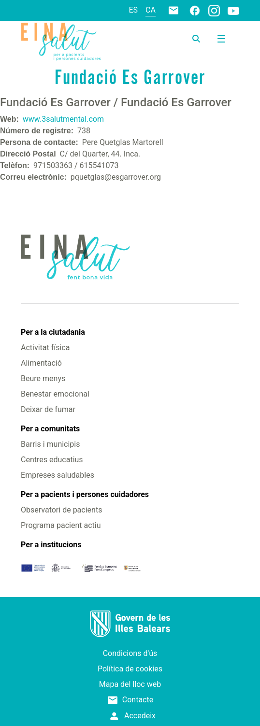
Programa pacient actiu (61, 525)
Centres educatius (52, 459)
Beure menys (43, 378)
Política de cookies (130, 668)
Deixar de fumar (48, 409)
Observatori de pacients (61, 509)
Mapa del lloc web (130, 684)
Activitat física (45, 347)
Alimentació (41, 363)
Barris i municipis (50, 444)
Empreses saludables (57, 475)
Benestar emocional (55, 394)
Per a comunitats (50, 428)
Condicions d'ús (130, 653)
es (133, 9)
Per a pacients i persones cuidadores (85, 494)
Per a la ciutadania (53, 332)
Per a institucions (51, 544)
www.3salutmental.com (63, 119)
